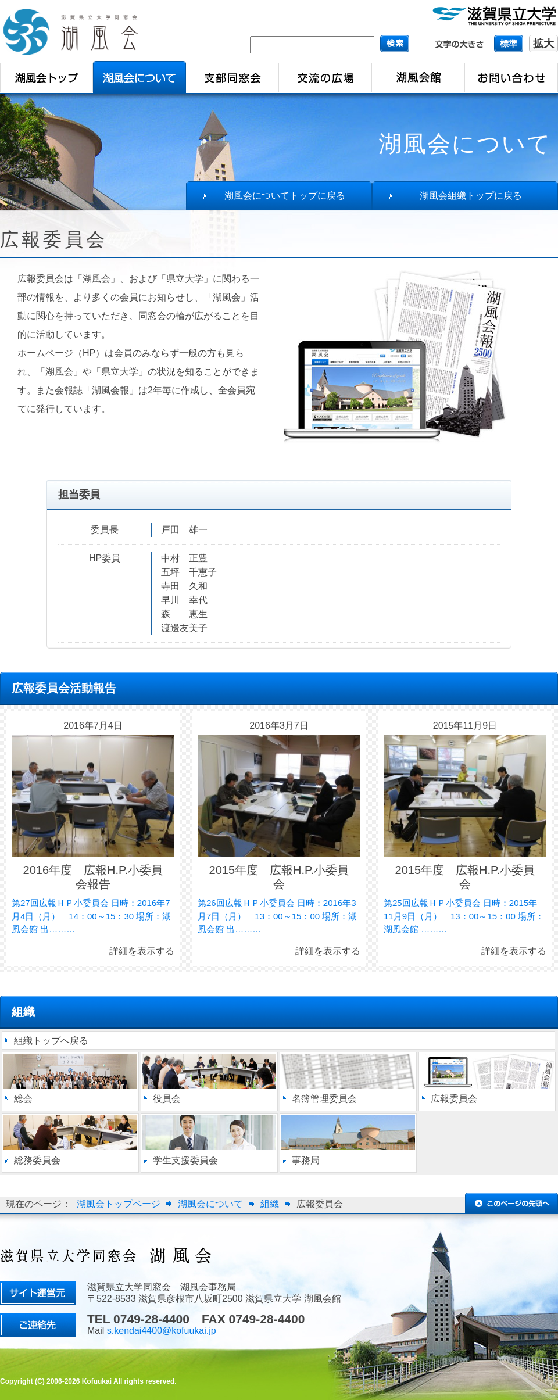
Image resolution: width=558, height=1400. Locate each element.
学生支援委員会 (185, 1160)
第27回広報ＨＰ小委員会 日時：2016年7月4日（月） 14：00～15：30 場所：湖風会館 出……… (91, 916)
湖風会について (210, 1204)
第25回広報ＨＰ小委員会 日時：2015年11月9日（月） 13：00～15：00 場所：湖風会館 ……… (464, 916)
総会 (23, 1099)
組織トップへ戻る (51, 1040)
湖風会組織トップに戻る (471, 195)
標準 (508, 43)
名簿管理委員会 (324, 1099)
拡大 (543, 43)
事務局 (306, 1160)
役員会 (167, 1099)
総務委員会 (37, 1160)
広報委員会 (454, 1099)
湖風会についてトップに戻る (284, 195)
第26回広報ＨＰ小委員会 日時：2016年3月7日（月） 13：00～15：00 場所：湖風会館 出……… (277, 916)
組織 (269, 1204)
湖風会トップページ (118, 1204)
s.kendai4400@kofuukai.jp (161, 1330)
